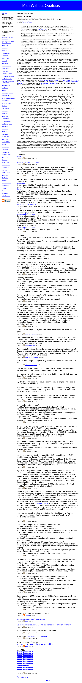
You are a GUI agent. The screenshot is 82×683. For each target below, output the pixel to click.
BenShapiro (5, 175)
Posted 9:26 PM (21, 16)
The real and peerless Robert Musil (7, 38)
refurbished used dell (30, 345)
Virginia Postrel (6, 45)
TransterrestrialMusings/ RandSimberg (8, 82)
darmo (19, 189)
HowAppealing (5, 55)
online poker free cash (27, 228)
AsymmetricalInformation (8, 98)
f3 (2, 190)
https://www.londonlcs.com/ (37, 636)
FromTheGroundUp (7, 78)
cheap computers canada (31, 357)
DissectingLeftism (6, 95)
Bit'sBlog (4, 90)
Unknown (27, 615)
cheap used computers (31, 334)
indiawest (4, 170)
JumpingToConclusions (8, 76)
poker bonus (21, 183)
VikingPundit (5, 157)
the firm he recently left (71, 81)
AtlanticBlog (5, 111)
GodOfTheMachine (7, 121)
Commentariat (5, 118)
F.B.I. (22, 29)
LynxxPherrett (5, 167)
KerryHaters (5, 87)
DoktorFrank (5, 71)
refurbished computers (31, 365)
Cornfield (4, 144)
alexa (26, 621)
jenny (26, 646)
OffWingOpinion (6, 141)
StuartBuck (4, 131)
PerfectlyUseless (6, 195)
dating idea (21, 156)
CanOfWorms (5, 185)
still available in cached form (49, 83)
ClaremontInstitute (6, 183)
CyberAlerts (5, 113)
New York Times (42, 29)
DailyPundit (5, 134)
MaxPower (4, 105)
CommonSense (6, 165)
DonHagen (4, 188)
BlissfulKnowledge (6, 66)
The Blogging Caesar (7, 93)
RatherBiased (5, 58)
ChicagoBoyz (5, 100)
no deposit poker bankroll (26, 204)
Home (48, 680)
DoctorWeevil (5, 147)
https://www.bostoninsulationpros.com (31, 619)
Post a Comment (23, 677)
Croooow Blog (5, 136)
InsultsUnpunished (6, 103)
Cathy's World (5, 68)
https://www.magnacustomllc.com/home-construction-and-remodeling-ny (44, 625)
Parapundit (4, 60)
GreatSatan (5, 149)
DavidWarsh (5, 129)
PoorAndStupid (6, 172)
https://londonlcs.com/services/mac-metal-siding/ (35, 644)
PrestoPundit (5, 116)
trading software (41, 503)
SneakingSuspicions (7, 123)
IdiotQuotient (5, 193)
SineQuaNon (5, 177)
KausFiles (4, 50)
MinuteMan (4, 159)
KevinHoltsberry (6, 85)
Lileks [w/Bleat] (5, 152)
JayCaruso (4, 180)
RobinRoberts (5, 162)
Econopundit (5, 126)
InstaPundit (4, 48)
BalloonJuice (5, 139)
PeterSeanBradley (6, 154)
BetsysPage (5, 63)
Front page (4, 13)
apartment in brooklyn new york (28, 162)
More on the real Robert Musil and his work (8, 42)
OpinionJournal (6, 53)
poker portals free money (26, 214)
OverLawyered (5, 108)
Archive (4, 14)
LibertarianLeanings (7, 73)
